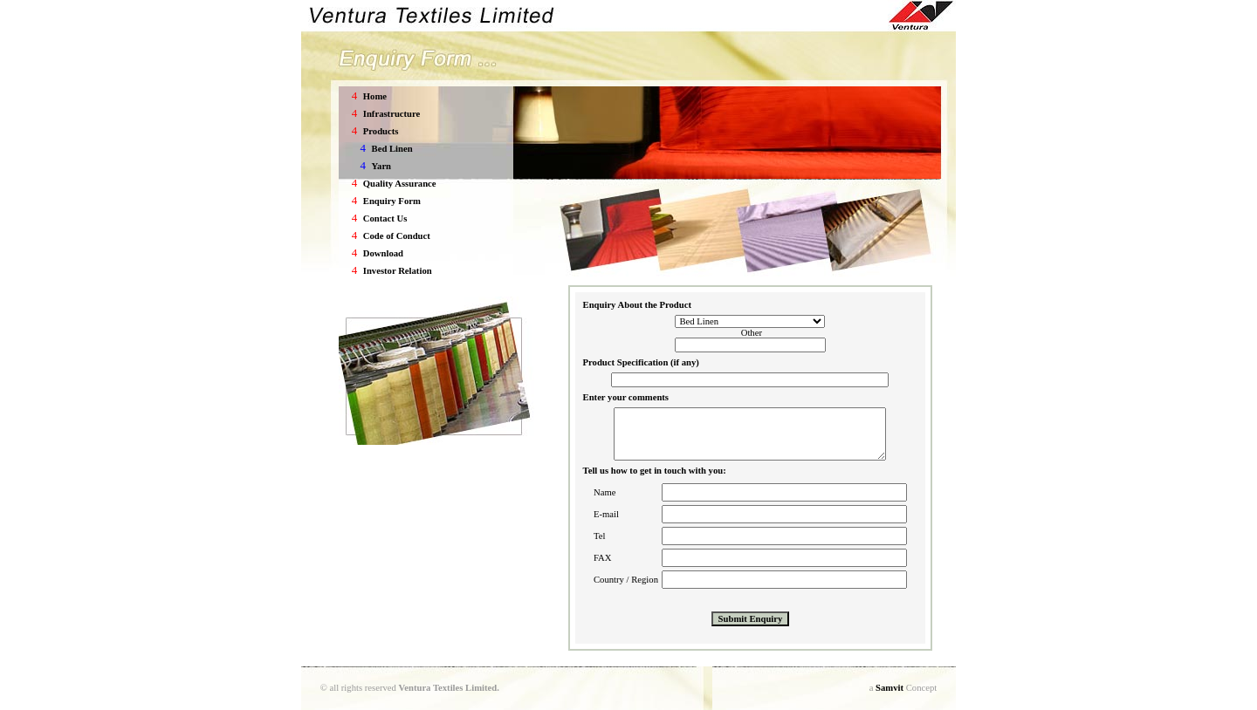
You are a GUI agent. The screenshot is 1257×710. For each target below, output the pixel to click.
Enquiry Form (392, 201)
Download (383, 253)
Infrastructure (392, 114)
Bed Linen (392, 149)
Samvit (889, 688)
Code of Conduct (396, 236)
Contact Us (385, 218)
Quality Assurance (399, 183)
